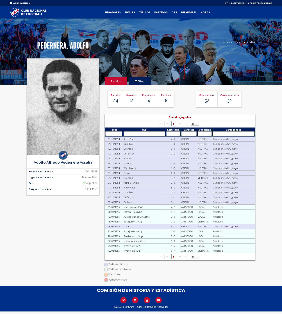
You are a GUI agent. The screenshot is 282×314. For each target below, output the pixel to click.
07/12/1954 (114, 182)
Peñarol (128, 158)
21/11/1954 (114, 177)
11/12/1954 (114, 187)
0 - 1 (173, 202)
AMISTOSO (187, 207)
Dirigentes (189, 12)
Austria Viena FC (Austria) (137, 216)
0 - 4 (173, 250)
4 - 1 (173, 207)
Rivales (130, 12)
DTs (174, 12)
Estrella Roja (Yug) (133, 211)
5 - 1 (173, 177)
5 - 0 (173, 231)
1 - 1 (173, 158)
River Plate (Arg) (132, 245)
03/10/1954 (114, 139)
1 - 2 (173, 245)
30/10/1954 (114, 163)
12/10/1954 (114, 148)
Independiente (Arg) (134, 241)
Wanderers (130, 168)
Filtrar (139, 81)
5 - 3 (173, 236)
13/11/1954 (114, 173)
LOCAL (201, 207)
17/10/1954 (114, 153)
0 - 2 (173, 153)
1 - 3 (173, 168)
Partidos (161, 12)
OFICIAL (185, 139)
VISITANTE (203, 177)
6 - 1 (173, 226)
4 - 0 (173, 139)
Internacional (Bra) (133, 207)
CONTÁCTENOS (20, 3)
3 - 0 (173, 143)
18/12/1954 (114, 192)
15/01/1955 (114, 221)
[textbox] (113, 133)
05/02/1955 (114, 245)
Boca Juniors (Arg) (133, 221)
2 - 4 (173, 163)
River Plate (129, 139)
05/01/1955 (114, 207)
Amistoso (218, 207)
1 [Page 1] (173, 123)
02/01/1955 (114, 202)
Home (226, 42)
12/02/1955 (114, 250)
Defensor (129, 153)
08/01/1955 (114, 211)
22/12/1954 (114, 197)
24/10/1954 (114, 158)
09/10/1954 (114, 143)
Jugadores (112, 12)
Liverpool (128, 148)
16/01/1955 (114, 226)
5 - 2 (173, 187)
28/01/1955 (114, 236)
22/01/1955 (114, 231)
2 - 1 (173, 197)
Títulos (144, 12)
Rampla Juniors (132, 182)
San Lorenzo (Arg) (133, 236)
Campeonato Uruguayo (225, 139)
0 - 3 (173, 221)
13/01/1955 (114, 216)
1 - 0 (173, 241)
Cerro (127, 173)
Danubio (128, 143)
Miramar (128, 163)
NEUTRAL (203, 139)
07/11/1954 (114, 168)
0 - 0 (173, 148)
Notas (205, 12)
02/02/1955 (114, 241)
